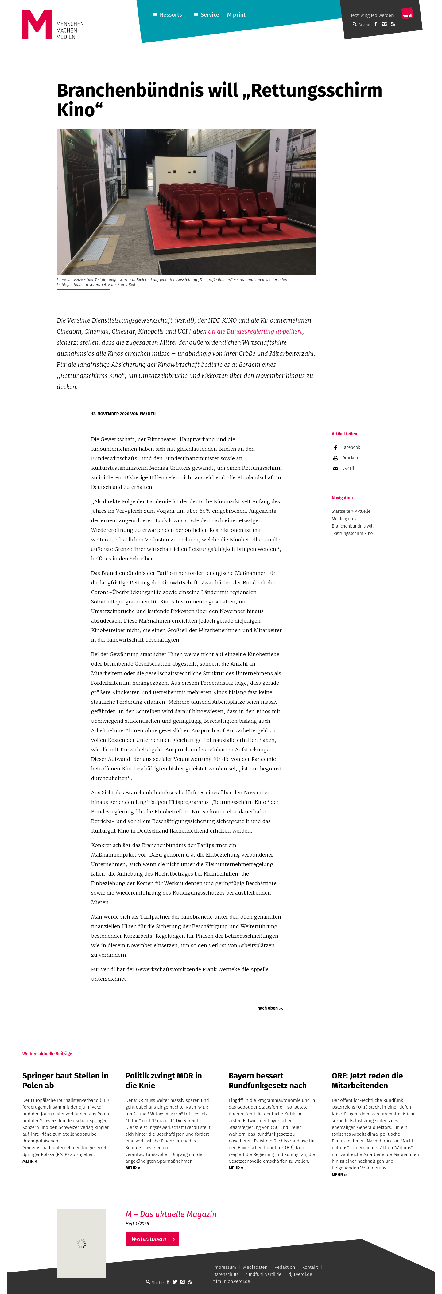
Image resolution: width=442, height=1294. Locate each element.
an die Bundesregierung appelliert (255, 331)
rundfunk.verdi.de (263, 1274)
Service (210, 14)
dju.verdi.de (300, 1274)
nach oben (268, 1008)
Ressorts (171, 14)
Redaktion (284, 1267)
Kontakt (310, 1267)
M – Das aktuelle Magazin (171, 1214)
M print (236, 14)
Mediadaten (255, 1267)
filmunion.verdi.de (231, 1281)
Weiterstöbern (149, 1239)
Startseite (341, 511)
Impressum (224, 1267)
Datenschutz (225, 1274)
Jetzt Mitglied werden (372, 15)
